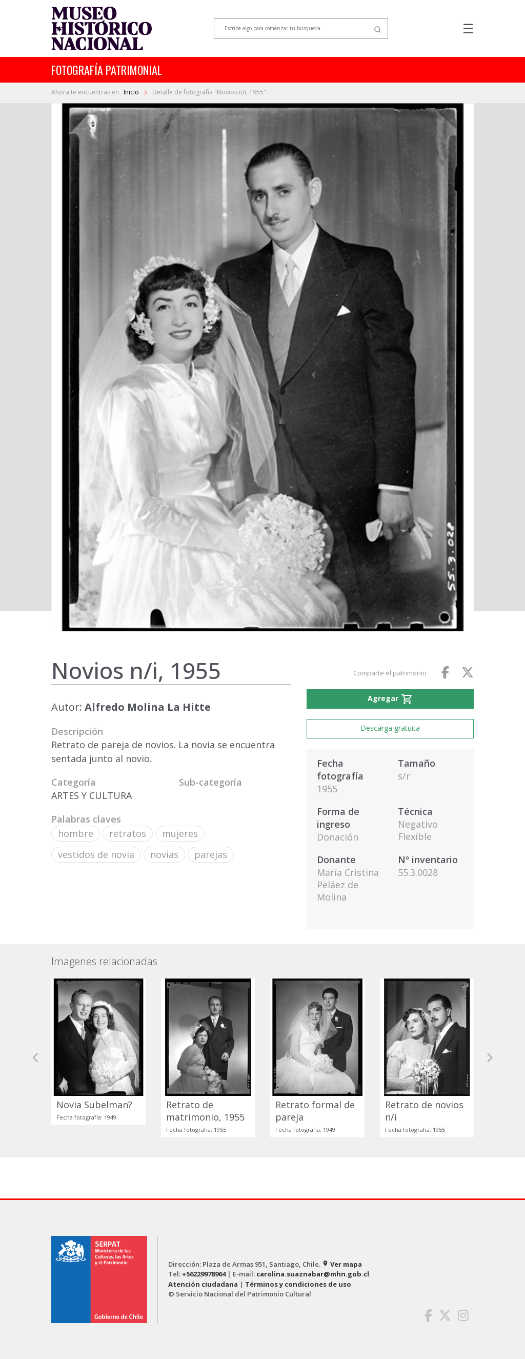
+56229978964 (204, 1273)
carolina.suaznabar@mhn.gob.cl (312, 1273)
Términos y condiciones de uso (298, 1284)
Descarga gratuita (390, 728)
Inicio (132, 92)
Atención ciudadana (203, 1284)
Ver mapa (342, 1264)
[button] (36, 1057)
